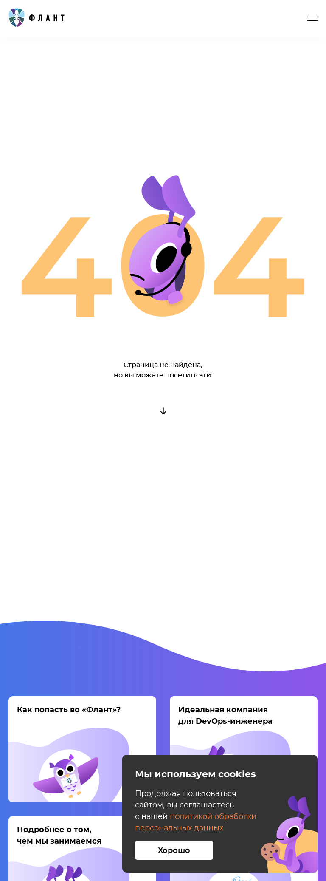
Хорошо (174, 851)
